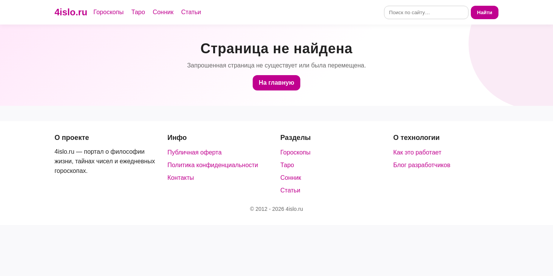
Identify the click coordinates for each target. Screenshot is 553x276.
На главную (276, 82)
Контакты (180, 177)
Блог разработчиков (421, 165)
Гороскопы (108, 12)
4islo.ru (71, 12)
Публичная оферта (194, 152)
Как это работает (417, 152)
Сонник (163, 12)
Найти (484, 12)
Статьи (191, 12)
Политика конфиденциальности (212, 165)
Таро (138, 12)
